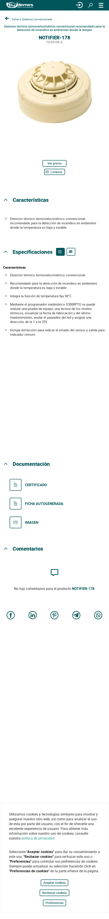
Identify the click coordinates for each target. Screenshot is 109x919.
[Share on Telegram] (76, 615)
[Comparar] (54, 172)
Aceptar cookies (54, 883)
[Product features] (60, 252)
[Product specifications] (71, 252)
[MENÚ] (101, 5)
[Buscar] (90, 5)
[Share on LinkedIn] (32, 615)
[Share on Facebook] (10, 615)
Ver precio (54, 163)
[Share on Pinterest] (54, 615)
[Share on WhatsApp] (98, 615)
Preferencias (54, 903)
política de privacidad (37, 838)
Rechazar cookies (54, 893)
